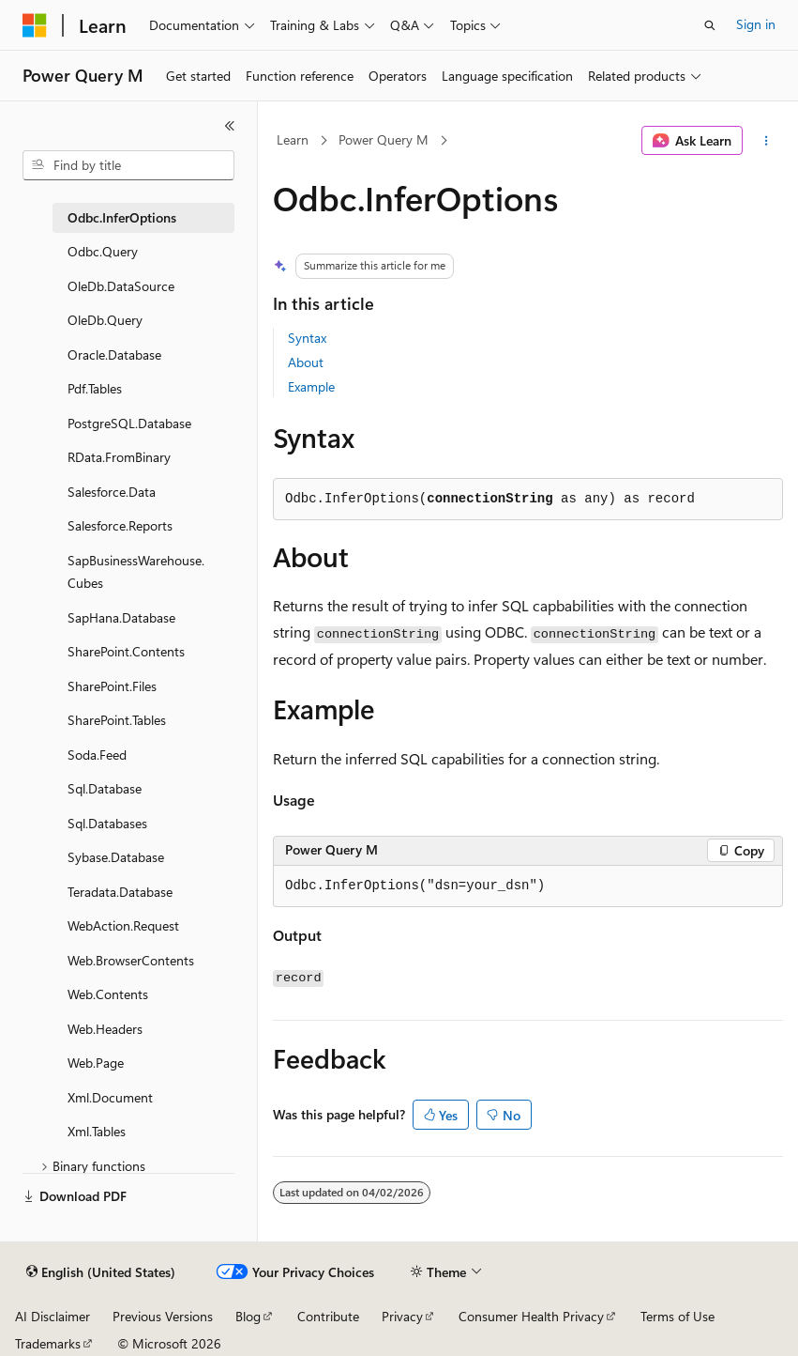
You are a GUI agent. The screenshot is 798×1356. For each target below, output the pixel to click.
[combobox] (128, 165)
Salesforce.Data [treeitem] (112, 492)
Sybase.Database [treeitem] (116, 857)
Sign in (755, 24)
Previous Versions (163, 1316)
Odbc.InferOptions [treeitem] (122, 217)
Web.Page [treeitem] (96, 1062)
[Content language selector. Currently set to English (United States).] (101, 1272)
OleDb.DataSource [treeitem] (121, 286)
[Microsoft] (35, 25)
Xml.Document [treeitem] (110, 1097)
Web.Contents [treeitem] (108, 994)
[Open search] (710, 25)
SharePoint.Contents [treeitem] (126, 651)
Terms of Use (677, 1316)
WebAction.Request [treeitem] (123, 925)
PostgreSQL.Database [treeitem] (129, 423)
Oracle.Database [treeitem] (114, 354)
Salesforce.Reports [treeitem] (120, 525)
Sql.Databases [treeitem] (107, 823)
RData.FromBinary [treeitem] (119, 457)
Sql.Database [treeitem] (105, 788)
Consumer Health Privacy (531, 1316)
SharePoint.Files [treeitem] (112, 686)
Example (311, 386)
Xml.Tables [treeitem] (97, 1131)
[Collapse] (229, 126)
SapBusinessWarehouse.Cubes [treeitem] (136, 572)
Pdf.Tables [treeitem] (95, 388)
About (306, 362)
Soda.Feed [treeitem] (97, 754)
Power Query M (384, 139)
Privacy (402, 1316)
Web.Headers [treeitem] (105, 1029)
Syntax (307, 338)
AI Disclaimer (52, 1316)
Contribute (328, 1316)
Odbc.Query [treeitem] (103, 251)
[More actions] (766, 141)
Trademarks (48, 1343)
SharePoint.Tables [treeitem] (117, 720)
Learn (293, 139)
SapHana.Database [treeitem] (121, 617)
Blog (248, 1316)
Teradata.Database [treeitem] (120, 892)
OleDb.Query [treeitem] (105, 320)
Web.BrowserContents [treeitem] (131, 960)
